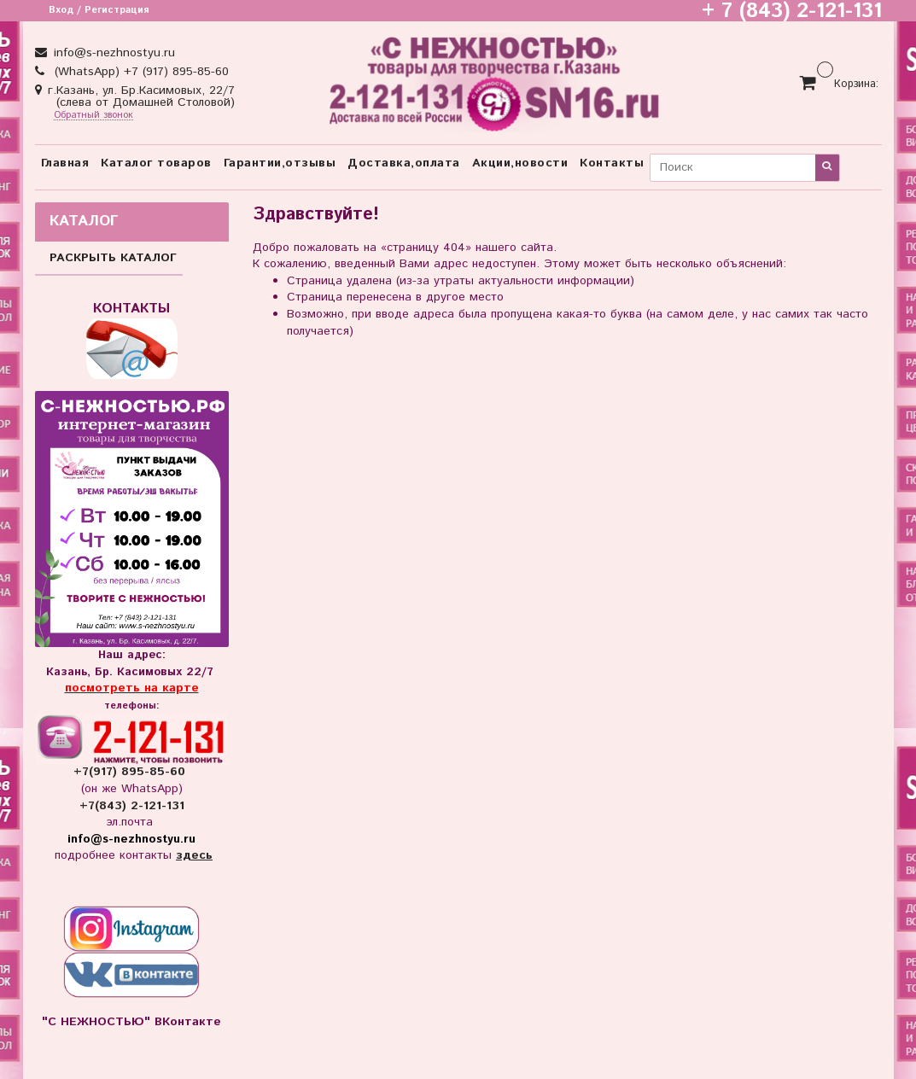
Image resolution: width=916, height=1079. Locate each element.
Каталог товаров (156, 163)
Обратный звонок (93, 115)
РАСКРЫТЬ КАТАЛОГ (113, 257)
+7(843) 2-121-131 (131, 805)
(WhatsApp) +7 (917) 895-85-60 (139, 71)
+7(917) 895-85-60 (131, 771)
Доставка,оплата (403, 163)
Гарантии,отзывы (280, 163)
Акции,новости (520, 163)
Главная (65, 163)
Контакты (612, 163)
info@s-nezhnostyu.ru (112, 52)
